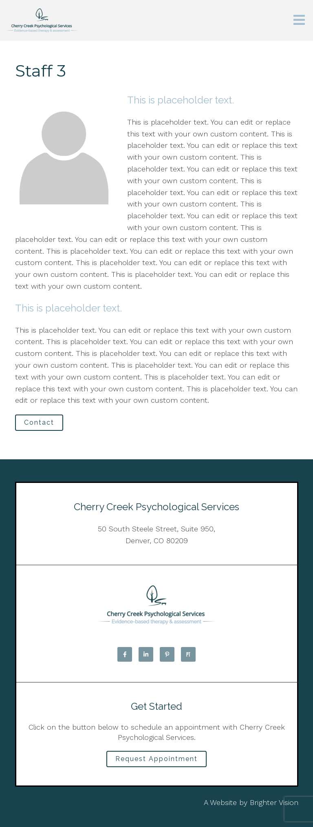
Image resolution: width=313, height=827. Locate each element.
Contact (39, 422)
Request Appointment (156, 759)
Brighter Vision (274, 802)
